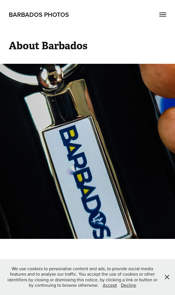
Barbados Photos (39, 14)
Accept (110, 285)
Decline (128, 285)
